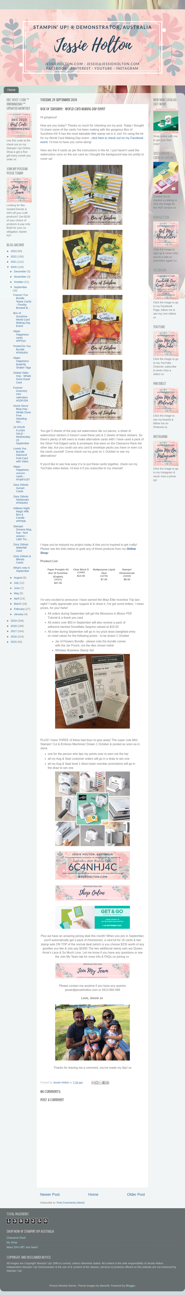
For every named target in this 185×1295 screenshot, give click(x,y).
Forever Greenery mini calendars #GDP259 (20, 394)
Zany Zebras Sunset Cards (20, 488)
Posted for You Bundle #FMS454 (22, 349)
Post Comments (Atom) (71, 1202)
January (19, 614)
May (17, 593)
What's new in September (21, 569)
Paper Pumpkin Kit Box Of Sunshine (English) (58, 573)
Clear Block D (81, 569)
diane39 (104, 1285)
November (20, 276)
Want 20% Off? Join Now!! (22, 1247)
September (20, 287)
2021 (14, 261)
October (19, 281)
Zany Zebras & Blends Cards (22, 559)
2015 (14, 641)
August (18, 577)
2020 (14, 266)
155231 (58, 580)
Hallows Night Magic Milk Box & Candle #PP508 (21, 515)
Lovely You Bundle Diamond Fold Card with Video (20, 455)
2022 (14, 256)
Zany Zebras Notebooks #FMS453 (21, 499)
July (17, 582)
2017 (14, 631)
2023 (14, 251)
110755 (104, 576)
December (20, 271)
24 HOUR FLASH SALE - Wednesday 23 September (21, 435)
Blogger (130, 1285)
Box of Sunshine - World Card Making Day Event (21, 319)
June (17, 588)
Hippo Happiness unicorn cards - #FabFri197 (21, 473)
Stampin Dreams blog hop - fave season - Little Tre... (22, 533)
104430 (127, 576)
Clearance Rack (16, 1237)
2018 (14, 625)
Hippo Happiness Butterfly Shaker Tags (22, 362)
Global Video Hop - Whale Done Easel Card (22, 377)
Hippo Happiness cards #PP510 (21, 336)
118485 (81, 572)
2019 (14, 620)
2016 (14, 636)
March (18, 603)
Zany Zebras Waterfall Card (20, 547)
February (20, 608)
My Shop (12, 1242)
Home (11, 89)
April (17, 598)
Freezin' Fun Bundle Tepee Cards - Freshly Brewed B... (22, 301)
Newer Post (50, 1194)
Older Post (136, 1194)
